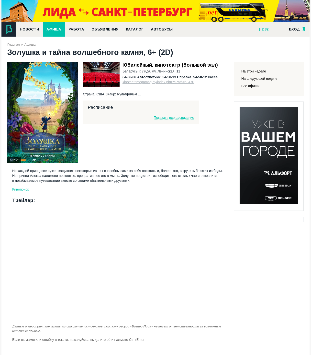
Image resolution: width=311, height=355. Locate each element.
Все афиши (250, 86)
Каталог (135, 29)
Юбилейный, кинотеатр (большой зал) (170, 65)
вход (297, 29)
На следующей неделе (259, 79)
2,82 (264, 29)
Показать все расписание (174, 118)
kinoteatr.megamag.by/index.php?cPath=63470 (158, 82)
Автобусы (162, 29)
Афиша (53, 29)
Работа (76, 29)
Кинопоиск (20, 189)
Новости (29, 29)
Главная (13, 44)
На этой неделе (253, 71)
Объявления (105, 29)
